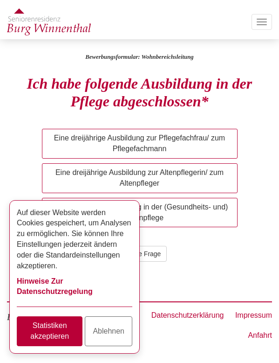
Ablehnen (108, 331)
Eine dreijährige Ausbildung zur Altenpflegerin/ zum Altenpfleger (139, 177)
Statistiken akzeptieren (49, 330)
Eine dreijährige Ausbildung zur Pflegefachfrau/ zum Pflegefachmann (139, 143)
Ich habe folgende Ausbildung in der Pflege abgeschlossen (139, 92)
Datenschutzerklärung (187, 315)
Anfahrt (260, 335)
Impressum (253, 315)
